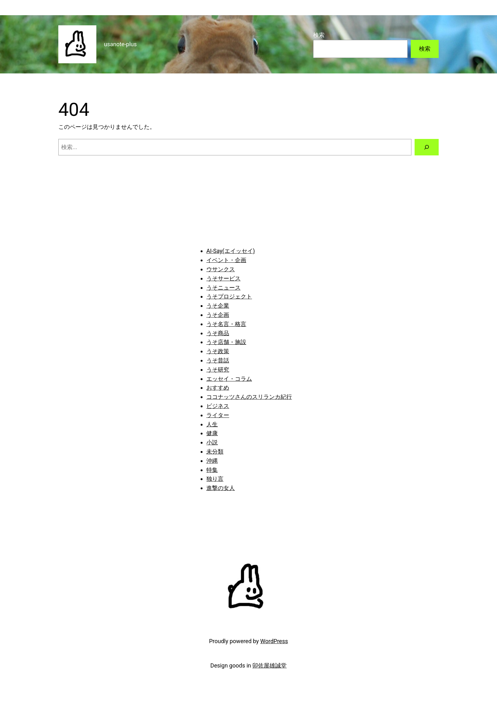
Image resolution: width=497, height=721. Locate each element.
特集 (212, 470)
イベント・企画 (226, 260)
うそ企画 (217, 314)
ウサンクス (220, 269)
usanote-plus (120, 44)
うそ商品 (217, 333)
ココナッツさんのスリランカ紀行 (249, 396)
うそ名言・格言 (226, 324)
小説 (212, 442)
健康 (212, 433)
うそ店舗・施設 (226, 342)
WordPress (274, 641)
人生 (212, 424)
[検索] (427, 147)
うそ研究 (217, 369)
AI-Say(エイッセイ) (230, 251)
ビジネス (217, 406)
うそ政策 (217, 351)
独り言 (214, 478)
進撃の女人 (220, 488)
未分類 (214, 451)
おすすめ (217, 387)
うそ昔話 (217, 360)
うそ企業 (217, 305)
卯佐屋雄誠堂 (269, 665)
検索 (319, 35)
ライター (217, 415)
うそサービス (223, 278)
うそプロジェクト (229, 296)
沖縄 (212, 460)
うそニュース (223, 287)
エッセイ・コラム (229, 378)
